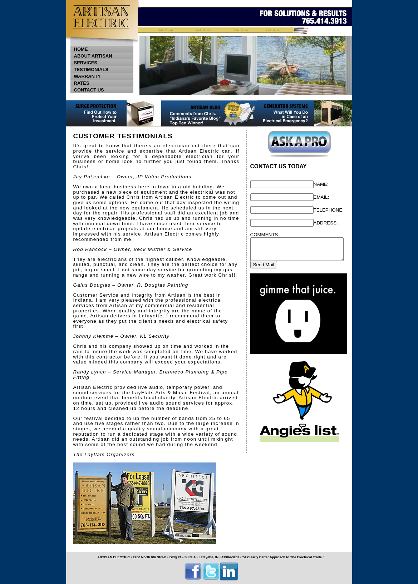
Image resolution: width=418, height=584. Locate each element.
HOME (81, 49)
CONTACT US (103, 90)
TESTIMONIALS (91, 69)
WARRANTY (87, 76)
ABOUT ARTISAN (93, 56)
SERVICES (103, 62)
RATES (81, 83)
